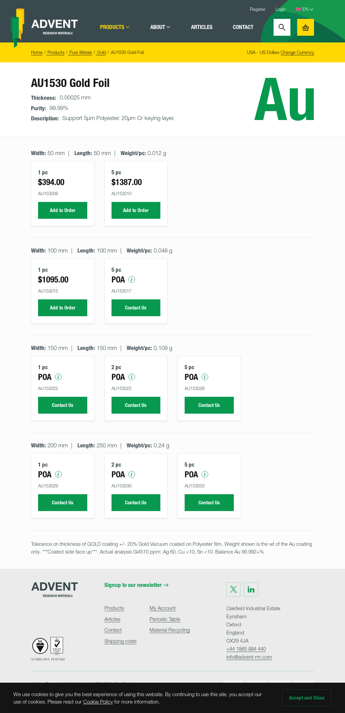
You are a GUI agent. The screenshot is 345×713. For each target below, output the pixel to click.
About (160, 27)
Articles (202, 27)
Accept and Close (306, 698)
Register (257, 9)
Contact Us (136, 308)
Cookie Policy (98, 702)
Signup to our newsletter (136, 585)
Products (115, 27)
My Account (163, 608)
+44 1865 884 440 (246, 649)
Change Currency (297, 52)
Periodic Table (165, 619)
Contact (243, 27)
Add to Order (62, 210)
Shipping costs (120, 641)
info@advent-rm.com (249, 657)
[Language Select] (308, 9)
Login (281, 9)
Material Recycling (170, 630)
